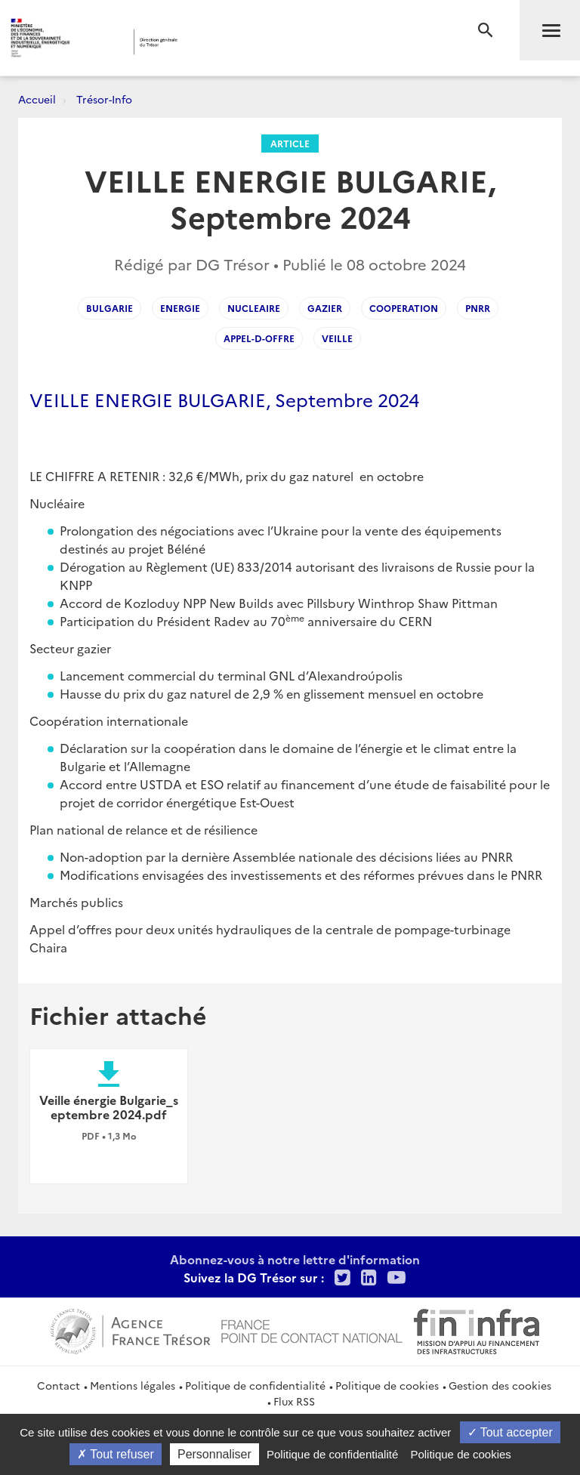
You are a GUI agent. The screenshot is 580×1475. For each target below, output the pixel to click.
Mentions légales (132, 1385)
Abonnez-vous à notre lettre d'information (295, 1259)
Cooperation (403, 307)
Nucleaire (253, 307)
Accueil (37, 98)
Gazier (324, 307)
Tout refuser (115, 1454)
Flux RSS (294, 1401)
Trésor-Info (104, 98)
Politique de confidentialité (255, 1385)
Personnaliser (214, 1454)
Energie (180, 307)
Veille (337, 338)
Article (290, 143)
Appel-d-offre (259, 338)
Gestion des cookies (500, 1385)
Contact (58, 1385)
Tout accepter (510, 1432)
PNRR (477, 307)
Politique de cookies (387, 1385)
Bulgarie (109, 307)
